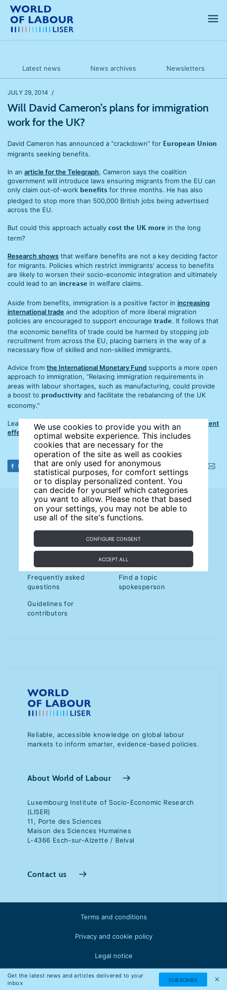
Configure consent (113, 539)
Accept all (113, 559)
